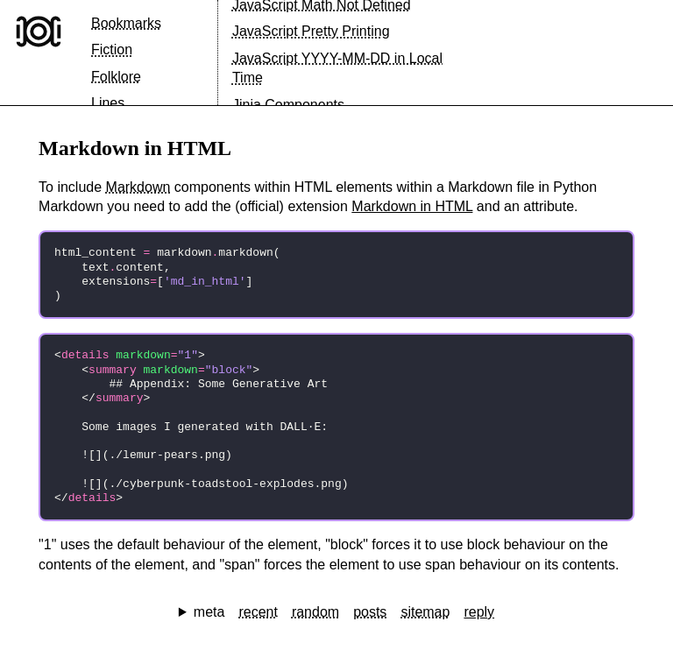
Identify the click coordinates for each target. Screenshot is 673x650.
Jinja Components (288, 104)
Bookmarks (126, 23)
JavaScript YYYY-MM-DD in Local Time (337, 68)
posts (369, 611)
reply (479, 611)
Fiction (111, 49)
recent (257, 611)
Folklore (116, 76)
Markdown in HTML (411, 206)
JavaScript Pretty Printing (311, 31)
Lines (107, 102)
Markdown (138, 187)
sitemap (425, 611)
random (315, 611)
